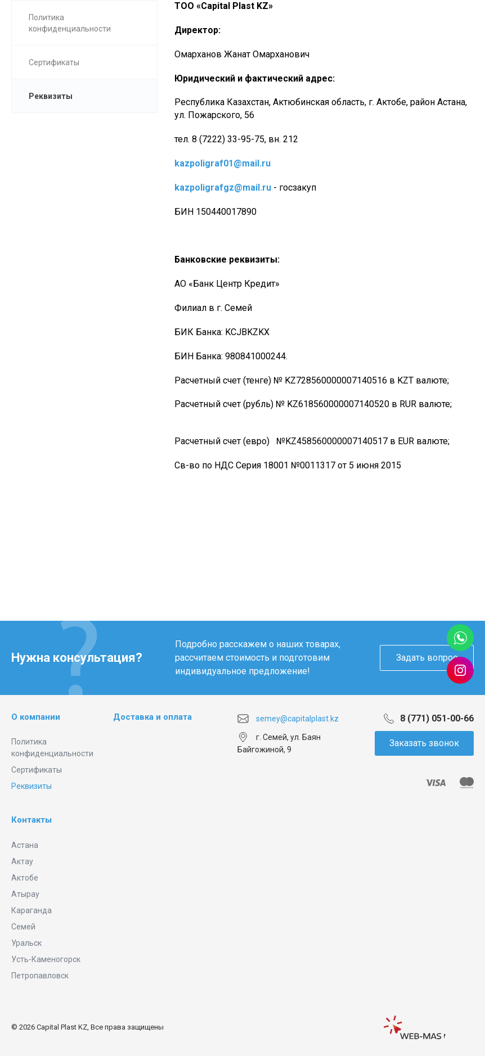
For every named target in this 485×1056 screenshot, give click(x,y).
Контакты (31, 820)
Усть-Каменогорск (45, 959)
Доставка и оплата (152, 717)
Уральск (26, 942)
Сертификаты (36, 769)
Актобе (24, 877)
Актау (22, 861)
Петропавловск (40, 975)
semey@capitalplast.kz (297, 718)
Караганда (31, 910)
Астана (24, 845)
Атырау (25, 894)
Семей (23, 926)
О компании (35, 717)
